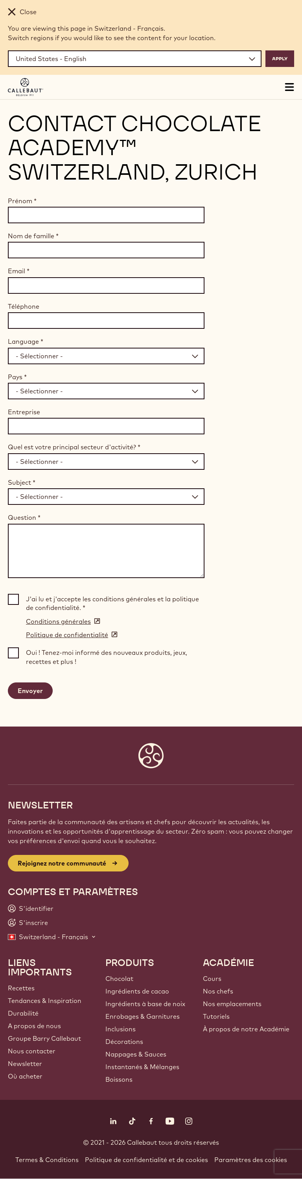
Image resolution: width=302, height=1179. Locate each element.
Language (25, 341)
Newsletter (25, 1064)
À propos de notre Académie (246, 1029)
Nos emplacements (232, 1004)
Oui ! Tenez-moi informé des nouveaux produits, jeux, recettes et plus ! (106, 657)
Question (24, 517)
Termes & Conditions (47, 1160)
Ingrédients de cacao (137, 991)
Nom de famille (33, 236)
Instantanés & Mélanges (142, 1067)
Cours (212, 978)
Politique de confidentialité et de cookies (146, 1160)
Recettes (21, 988)
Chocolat (119, 978)
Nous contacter (31, 1051)
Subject (21, 482)
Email (18, 271)
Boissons (119, 1079)
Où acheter (25, 1076)
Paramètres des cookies (250, 1160)
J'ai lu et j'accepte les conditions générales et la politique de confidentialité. (112, 603)
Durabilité (23, 1013)
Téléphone (23, 306)
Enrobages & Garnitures (142, 1016)
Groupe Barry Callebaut (44, 1038)
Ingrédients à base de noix (145, 1004)
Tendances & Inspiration (44, 1001)
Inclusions (120, 1029)
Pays (17, 377)
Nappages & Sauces (135, 1054)
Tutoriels (216, 1016)
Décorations (124, 1042)
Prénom (22, 201)
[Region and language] (134, 58)
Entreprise (24, 412)
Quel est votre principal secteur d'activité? (74, 447)
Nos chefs (218, 991)
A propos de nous (34, 1026)
